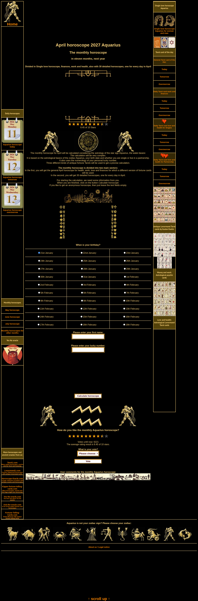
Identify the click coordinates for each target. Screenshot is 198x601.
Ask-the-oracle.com (12, 506)
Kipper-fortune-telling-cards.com (12, 489)
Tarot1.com (12, 464)
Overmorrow (164, 84)
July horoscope (12, 324)
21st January (46, 253)
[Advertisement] (12, 68)
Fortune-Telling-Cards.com (12, 515)
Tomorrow (164, 77)
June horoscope (12, 317)
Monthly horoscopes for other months (12, 332)
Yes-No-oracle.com (12, 498)
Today (164, 69)
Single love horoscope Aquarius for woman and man (164, 30)
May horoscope (12, 310)
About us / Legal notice (99, 547)
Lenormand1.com (12, 472)
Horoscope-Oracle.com (12, 480)
